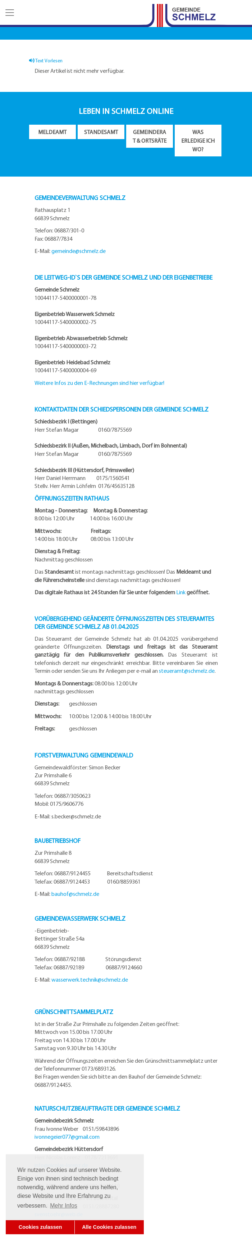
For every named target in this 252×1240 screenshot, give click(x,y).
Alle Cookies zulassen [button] (109, 1227)
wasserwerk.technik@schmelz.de (89, 979)
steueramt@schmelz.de (187, 670)
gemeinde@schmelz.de (78, 250)
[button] (9, 13)
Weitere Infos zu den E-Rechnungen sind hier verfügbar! (99, 382)
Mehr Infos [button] (63, 1206)
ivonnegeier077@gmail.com (67, 1136)
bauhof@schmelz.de (75, 893)
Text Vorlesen (46, 60)
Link (180, 592)
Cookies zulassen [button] (40, 1227)
